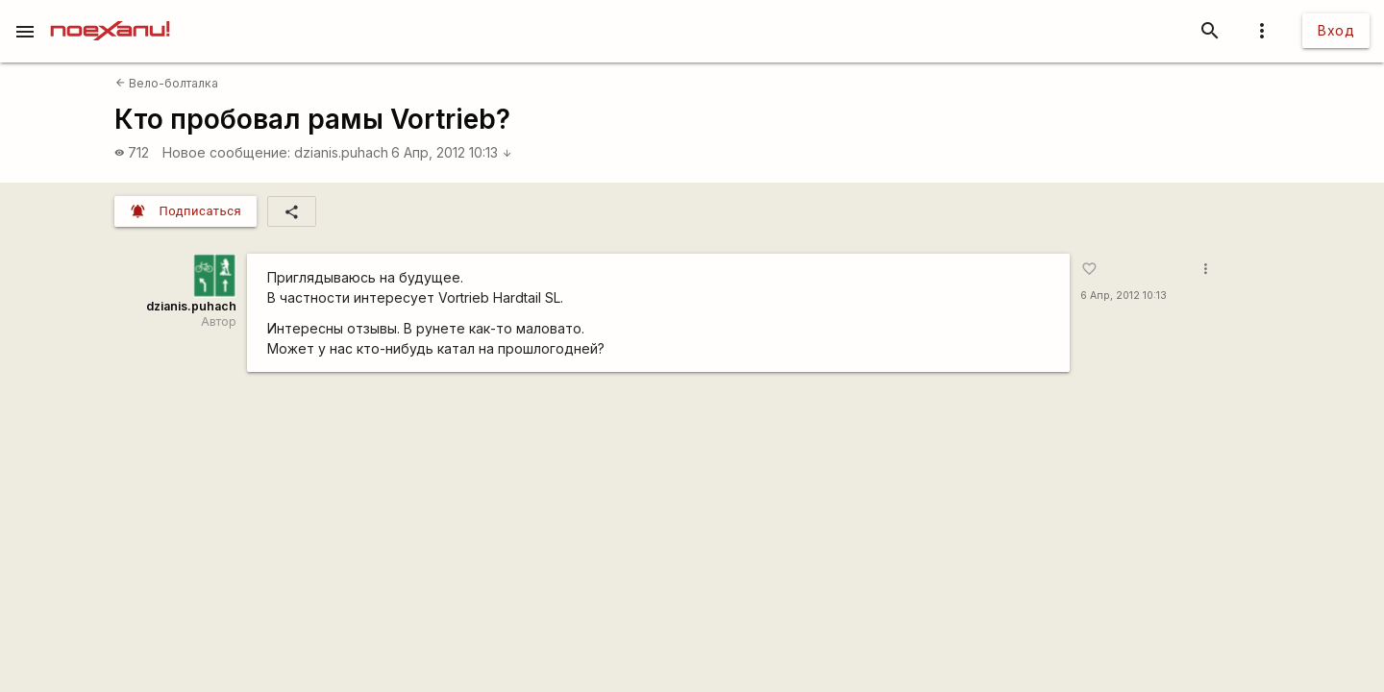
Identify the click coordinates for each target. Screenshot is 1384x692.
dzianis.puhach (341, 152)
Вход (1336, 30)
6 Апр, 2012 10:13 (451, 152)
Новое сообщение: (226, 152)
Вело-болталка (166, 83)
